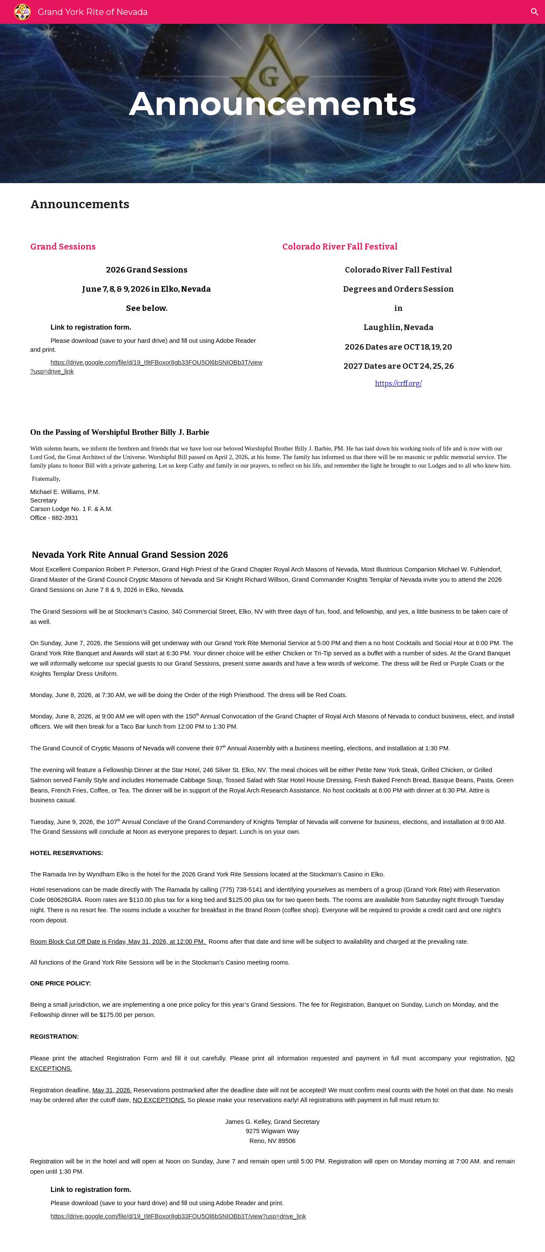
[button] (535, 12)
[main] (272, 103)
